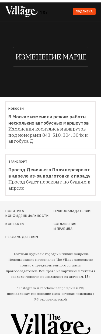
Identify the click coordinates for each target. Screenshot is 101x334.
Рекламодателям (18, 237)
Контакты (14, 224)
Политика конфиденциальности (18, 213)
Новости (16, 109)
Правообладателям (65, 211)
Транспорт (17, 161)
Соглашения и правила (65, 226)
